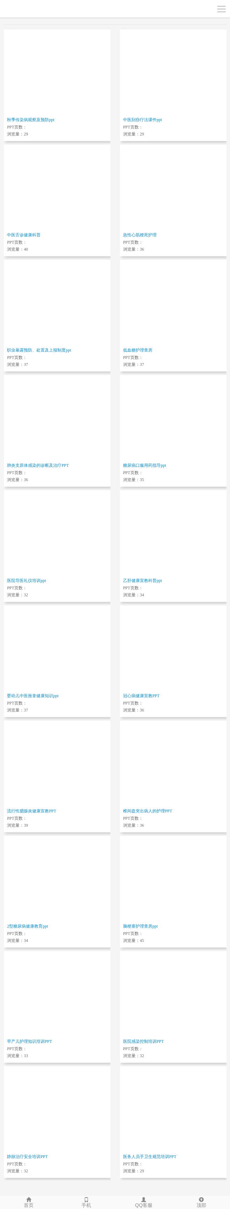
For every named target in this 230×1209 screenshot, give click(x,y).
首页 (29, 1202)
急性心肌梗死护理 (140, 235)
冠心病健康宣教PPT (141, 695)
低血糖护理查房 (137, 350)
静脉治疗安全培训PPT (27, 1156)
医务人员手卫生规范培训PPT (150, 1156)
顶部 (201, 1202)
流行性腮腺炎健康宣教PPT (31, 811)
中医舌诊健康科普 (24, 235)
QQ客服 (144, 1202)
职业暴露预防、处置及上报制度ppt (39, 350)
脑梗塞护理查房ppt (140, 926)
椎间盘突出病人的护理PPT (147, 811)
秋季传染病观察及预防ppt (30, 119)
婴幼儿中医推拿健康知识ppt (32, 695)
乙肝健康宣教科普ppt (142, 580)
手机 (86, 1202)
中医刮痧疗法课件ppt (142, 119)
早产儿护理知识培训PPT (29, 1041)
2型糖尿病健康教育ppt (27, 926)
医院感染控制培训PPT (143, 1041)
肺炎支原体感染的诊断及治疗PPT (38, 465)
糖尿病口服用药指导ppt (144, 465)
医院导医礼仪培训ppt (26, 580)
